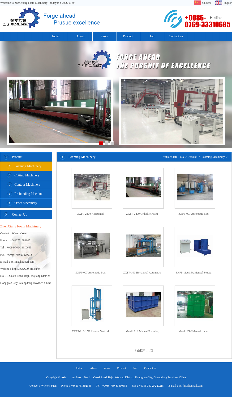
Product (128, 36)
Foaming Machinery (27, 166)
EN (182, 156)
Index (56, 36)
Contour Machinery (27, 184)
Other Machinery (25, 203)
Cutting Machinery (26, 175)
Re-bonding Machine (28, 194)
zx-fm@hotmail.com (190, 385)
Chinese (206, 2)
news (104, 36)
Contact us (176, 36)
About (80, 36)
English (227, 2)
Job (152, 36)
